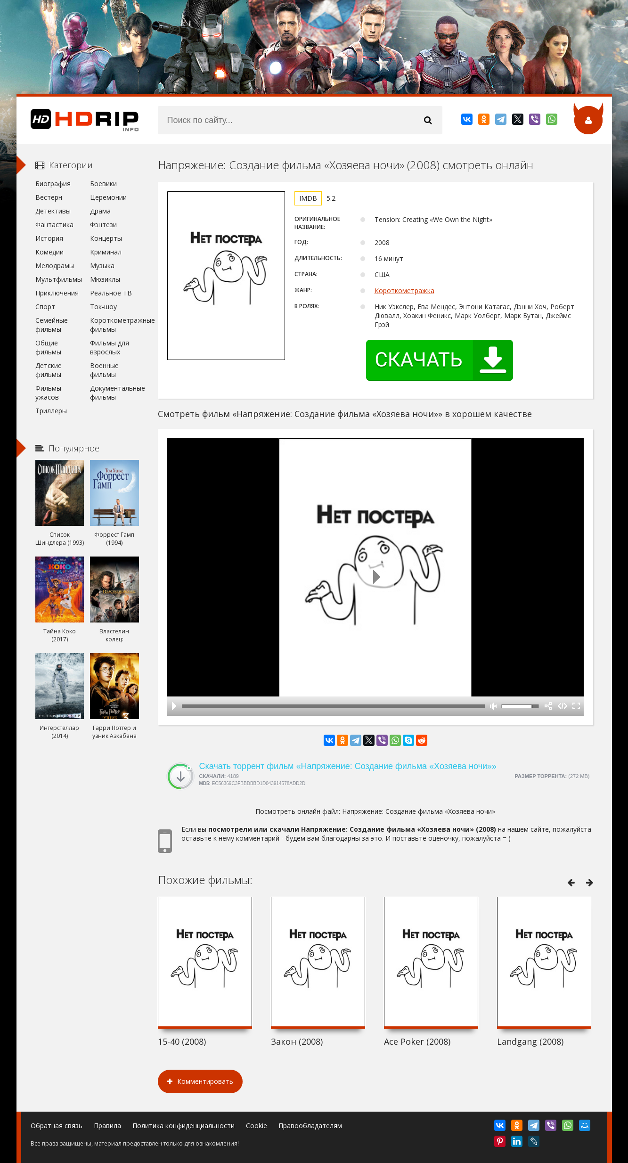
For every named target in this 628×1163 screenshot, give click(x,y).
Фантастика (54, 224)
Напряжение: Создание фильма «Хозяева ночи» (418, 811)
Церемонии (108, 197)
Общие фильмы (48, 347)
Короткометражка (404, 290)
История (49, 238)
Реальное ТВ (111, 292)
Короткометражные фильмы (114, 325)
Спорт (45, 306)
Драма (100, 210)
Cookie (256, 1125)
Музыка (102, 265)
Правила (107, 1125)
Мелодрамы (54, 265)
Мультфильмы (58, 279)
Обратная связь (56, 1125)
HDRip (77, 120)
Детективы (53, 210)
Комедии (49, 251)
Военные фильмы (104, 370)
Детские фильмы (48, 370)
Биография (53, 183)
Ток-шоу (103, 306)
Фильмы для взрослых (109, 347)
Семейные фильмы (51, 325)
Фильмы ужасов (48, 392)
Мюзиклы (105, 279)
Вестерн (48, 197)
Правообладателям (310, 1125)
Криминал (106, 251)
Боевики (103, 183)
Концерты (106, 238)
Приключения (57, 292)
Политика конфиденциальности (183, 1125)
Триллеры (51, 410)
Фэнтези (103, 224)
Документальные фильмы (114, 392)
